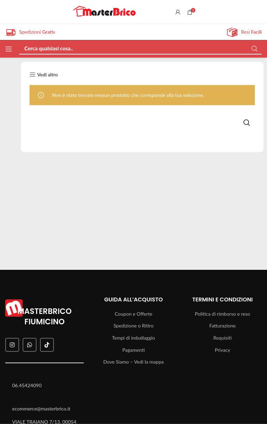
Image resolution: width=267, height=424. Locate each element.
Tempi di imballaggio (133, 338)
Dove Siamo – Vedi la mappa (133, 362)
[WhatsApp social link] (30, 345)
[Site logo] (104, 12)
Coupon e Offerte (133, 314)
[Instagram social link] (12, 345)
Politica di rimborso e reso (222, 314)
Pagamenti (133, 350)
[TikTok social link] (47, 345)
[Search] (140, 47)
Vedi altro (47, 74)
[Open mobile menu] (9, 49)
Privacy (222, 350)
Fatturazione (222, 326)
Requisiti (222, 338)
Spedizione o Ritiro (133, 326)
